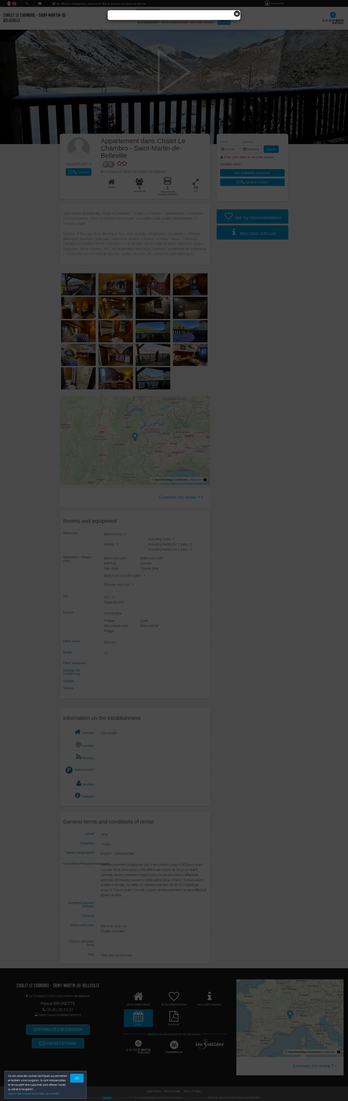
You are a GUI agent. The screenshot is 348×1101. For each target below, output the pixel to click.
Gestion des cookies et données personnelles (33, 1093)
